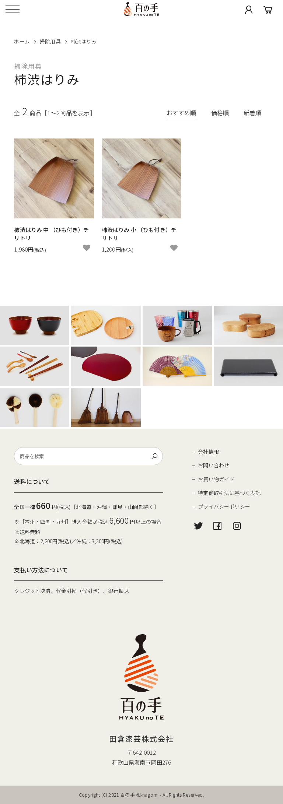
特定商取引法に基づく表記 (229, 492)
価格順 (220, 112)
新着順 (252, 112)
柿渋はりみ (84, 41)
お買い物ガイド (216, 479)
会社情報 (208, 451)
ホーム (21, 41)
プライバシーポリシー (224, 506)
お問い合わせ (213, 465)
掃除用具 (50, 41)
